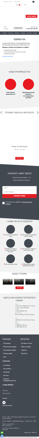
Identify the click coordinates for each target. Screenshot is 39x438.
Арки (4, 357)
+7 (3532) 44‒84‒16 (21, 325)
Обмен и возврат (26, 347)
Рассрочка (24, 353)
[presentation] (1, 112)
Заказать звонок (18, 28)
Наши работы (17, 33)
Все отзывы (19, 287)
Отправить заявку (19, 196)
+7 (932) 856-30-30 (21, 327)
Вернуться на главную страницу (7, 56)
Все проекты (19, 158)
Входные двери (7, 353)
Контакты (35, 33)
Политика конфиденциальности (9, 379)
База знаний (29, 33)
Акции (5, 26)
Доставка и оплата (26, 343)
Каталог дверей (31, 16)
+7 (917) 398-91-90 (21, 311)
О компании (4, 33)
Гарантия (24, 350)
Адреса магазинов (6, 393)
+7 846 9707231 (7, 385)
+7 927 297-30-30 (31, 29)
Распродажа (7, 343)
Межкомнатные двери (9, 347)
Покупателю (10, 33)
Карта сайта (5, 429)
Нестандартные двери (9, 350)
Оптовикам (23, 33)
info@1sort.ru (5, 390)
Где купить (6, 28)
